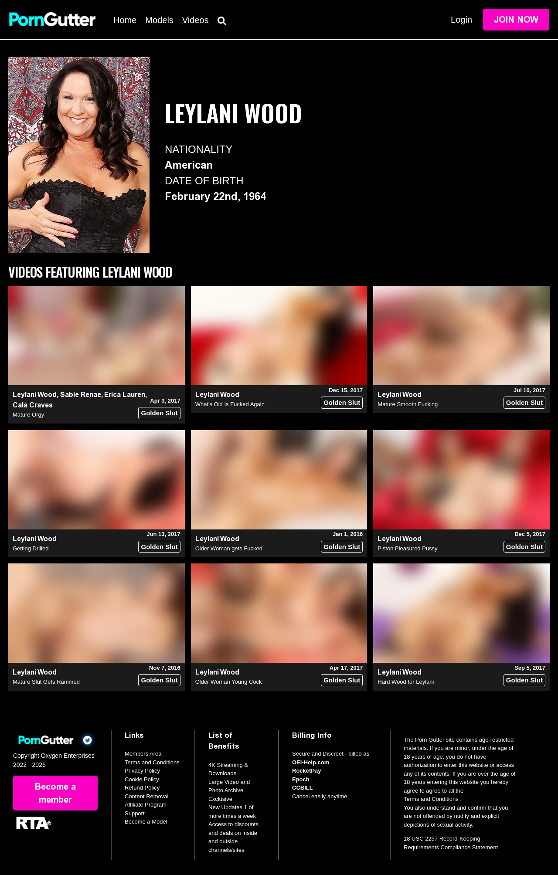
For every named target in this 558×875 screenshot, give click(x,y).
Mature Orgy (28, 414)
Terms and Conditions (152, 762)
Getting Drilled (30, 548)
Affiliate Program (146, 804)
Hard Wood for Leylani (406, 681)
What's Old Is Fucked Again (230, 404)
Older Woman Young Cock (228, 681)
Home (124, 20)
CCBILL (302, 787)
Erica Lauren (124, 394)
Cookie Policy (142, 779)
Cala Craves (33, 405)
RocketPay (306, 770)
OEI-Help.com (310, 762)
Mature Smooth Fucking (408, 404)
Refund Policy (142, 787)
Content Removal (146, 796)
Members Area (143, 753)
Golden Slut (159, 413)
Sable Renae (80, 394)
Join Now (516, 19)
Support (135, 813)
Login (461, 19)
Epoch (301, 779)
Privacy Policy (142, 770)
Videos (195, 20)
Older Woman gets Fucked (228, 548)
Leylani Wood (35, 394)
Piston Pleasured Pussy (407, 548)
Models (159, 20)
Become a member (55, 793)
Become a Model (146, 821)
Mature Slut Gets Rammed (46, 681)
